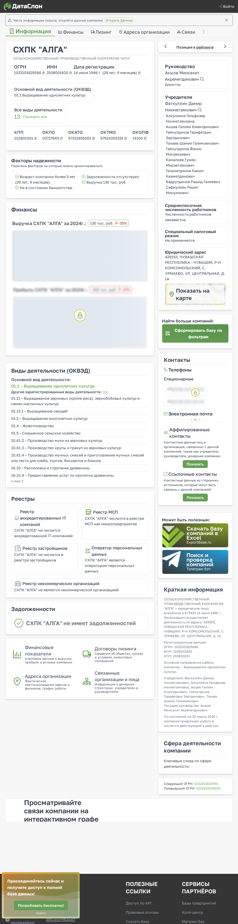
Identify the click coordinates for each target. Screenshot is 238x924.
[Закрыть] (226, 20)
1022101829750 (206, 784)
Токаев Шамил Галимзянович (192, 143)
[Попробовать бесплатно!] (41, 905)
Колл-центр (192, 912)
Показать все (35, 116)
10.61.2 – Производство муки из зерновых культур (56, 440)
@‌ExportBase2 (60, 919)
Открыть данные (119, 20)
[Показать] (195, 464)
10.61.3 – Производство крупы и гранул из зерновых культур (66, 448)
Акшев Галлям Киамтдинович (192, 126)
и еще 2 (17, 481)
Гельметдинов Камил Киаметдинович (185, 173)
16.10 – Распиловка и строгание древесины (50, 468)
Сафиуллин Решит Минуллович (182, 190)
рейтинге (204, 47)
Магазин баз (193, 921)
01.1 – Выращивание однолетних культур (53, 385)
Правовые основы (142, 912)
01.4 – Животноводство (32, 426)
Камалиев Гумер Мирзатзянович (181, 162)
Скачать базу (137, 921)
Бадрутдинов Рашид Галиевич (193, 181)
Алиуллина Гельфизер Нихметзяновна (185, 118)
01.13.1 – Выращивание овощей (39, 411)
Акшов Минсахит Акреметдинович (184, 76)
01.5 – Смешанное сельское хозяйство (46, 433)
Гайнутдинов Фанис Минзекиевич (184, 151)
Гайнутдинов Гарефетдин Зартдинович (188, 135)
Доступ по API (138, 903)
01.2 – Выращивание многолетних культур (49, 418)
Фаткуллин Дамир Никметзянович (183, 106)
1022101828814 (208, 788)
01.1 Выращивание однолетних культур (49, 95)
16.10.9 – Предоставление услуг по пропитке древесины (62, 475)
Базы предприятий (199, 903)
